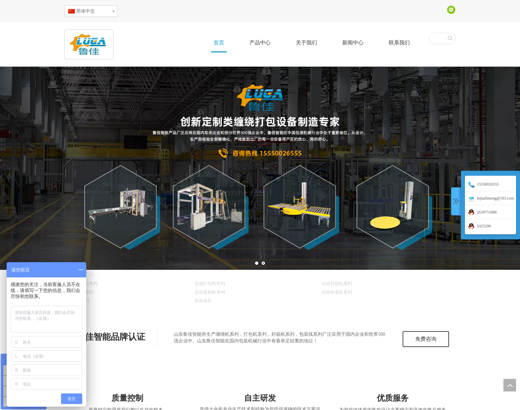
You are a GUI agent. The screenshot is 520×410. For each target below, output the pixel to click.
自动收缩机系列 (337, 292)
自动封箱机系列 (337, 283)
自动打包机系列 (210, 283)
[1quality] (127, 381)
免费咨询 (425, 339)
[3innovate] (260, 381)
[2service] (392, 381)
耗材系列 (203, 300)
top (509, 385)
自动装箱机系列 (210, 292)
